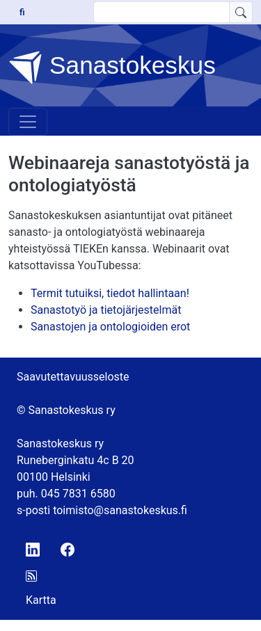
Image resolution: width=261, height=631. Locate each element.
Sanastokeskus (112, 67)
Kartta (41, 600)
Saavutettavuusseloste (73, 376)
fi (22, 12)
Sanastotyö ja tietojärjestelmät (106, 310)
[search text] (161, 12)
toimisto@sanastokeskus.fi (120, 510)
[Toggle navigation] (27, 122)
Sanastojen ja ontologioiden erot (110, 326)
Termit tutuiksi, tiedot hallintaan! (110, 293)
